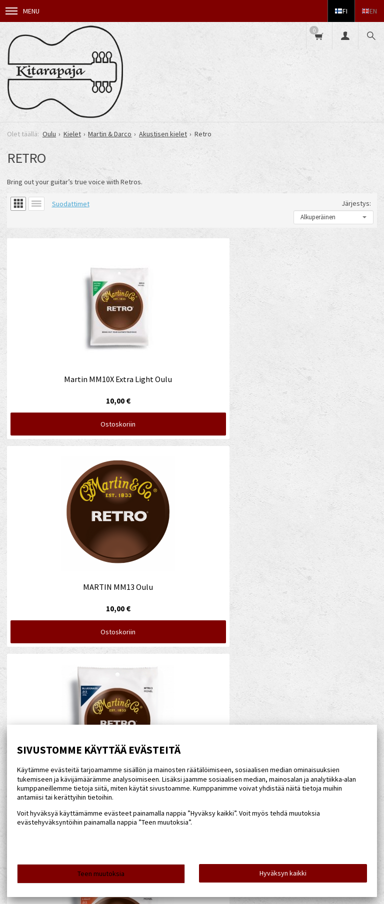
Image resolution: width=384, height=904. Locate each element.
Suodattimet (71, 203)
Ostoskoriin (65, 360)
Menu (23, 10)
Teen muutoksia (101, 873)
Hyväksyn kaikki (283, 873)
